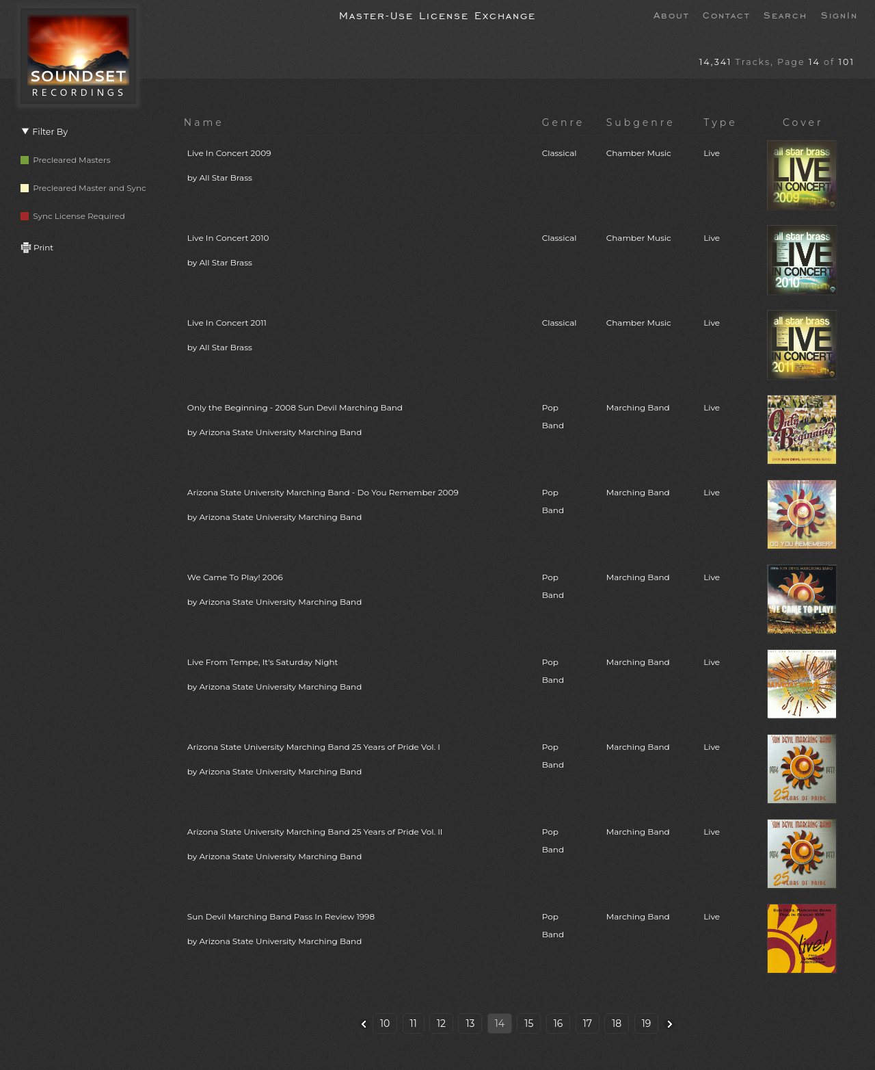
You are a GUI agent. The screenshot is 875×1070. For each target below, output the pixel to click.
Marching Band (638, 407)
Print (37, 247)
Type (720, 122)
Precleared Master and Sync (83, 188)
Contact (726, 14)
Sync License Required (73, 216)
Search (785, 14)
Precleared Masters (66, 160)
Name (204, 122)
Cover (803, 122)
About (671, 14)
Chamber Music (638, 153)
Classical (559, 153)
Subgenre (640, 122)
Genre (563, 122)
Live (711, 153)
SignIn (839, 14)
